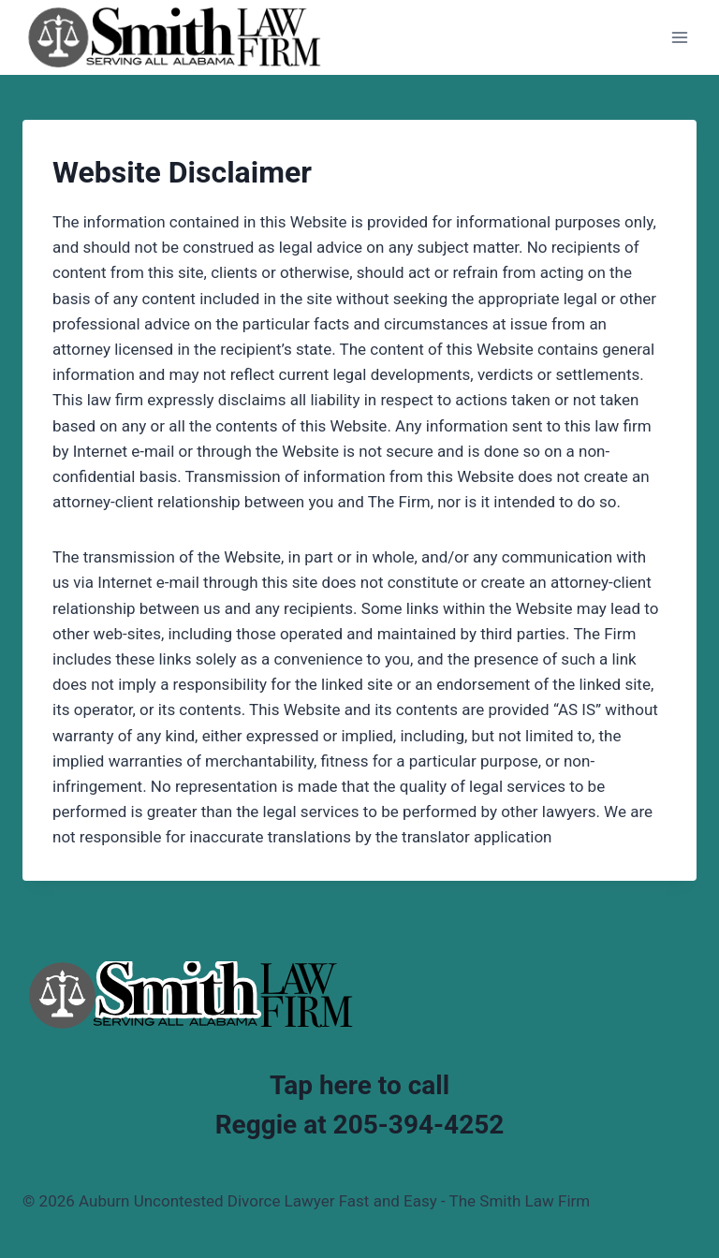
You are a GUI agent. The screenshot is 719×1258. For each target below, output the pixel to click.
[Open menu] (679, 36)
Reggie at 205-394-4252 (360, 1124)
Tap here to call (359, 1085)
